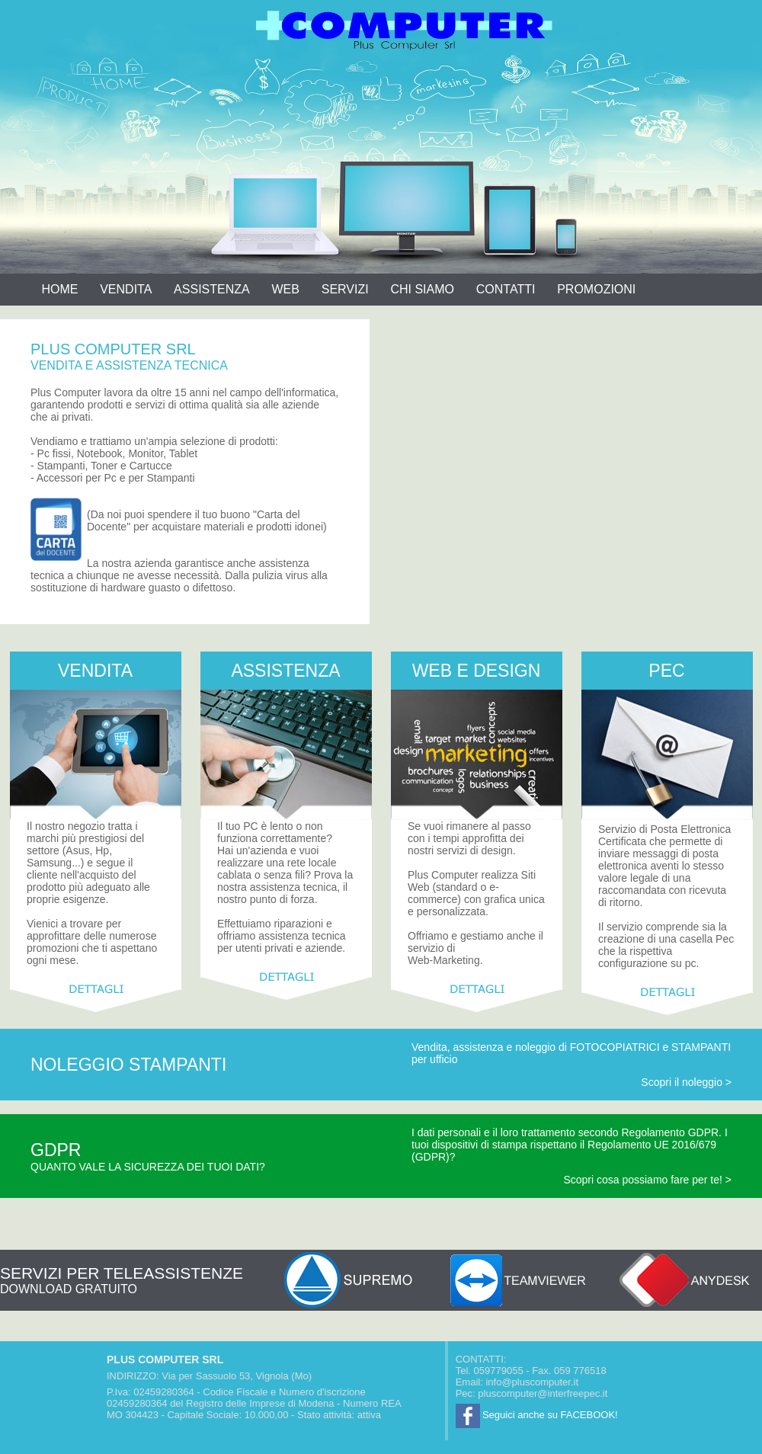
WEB (285, 289)
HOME (59, 289)
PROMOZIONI (596, 289)
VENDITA (126, 289)
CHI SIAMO (422, 289)
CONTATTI (506, 289)
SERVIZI (345, 289)
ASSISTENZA (212, 289)
